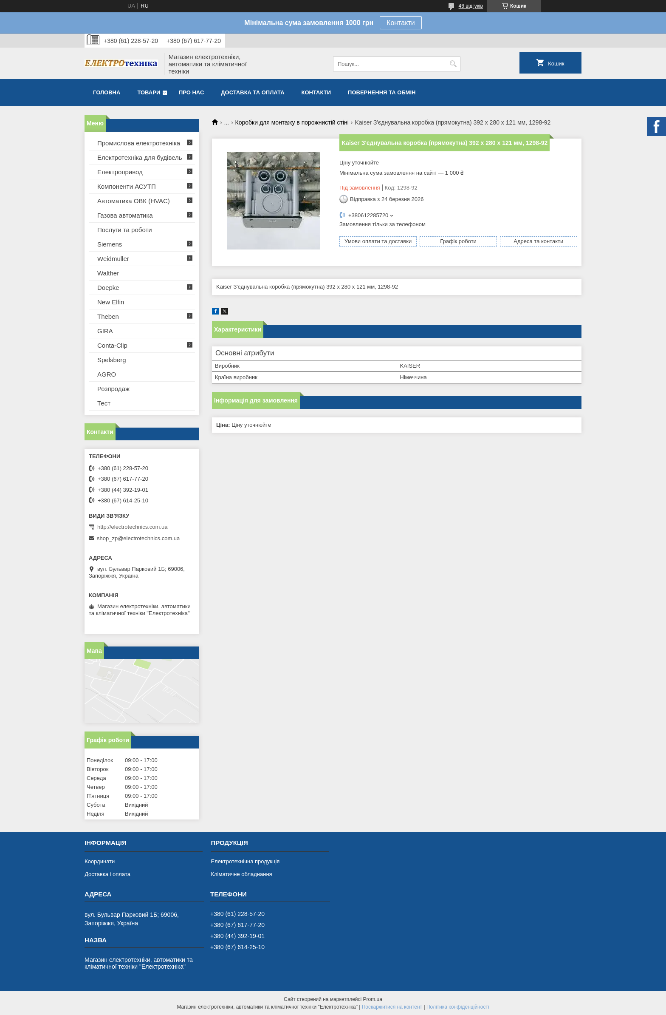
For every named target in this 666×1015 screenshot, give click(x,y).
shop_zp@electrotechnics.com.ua (138, 538)
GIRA (105, 331)
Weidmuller (113, 258)
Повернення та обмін (381, 92)
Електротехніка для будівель (139, 157)
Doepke (108, 287)
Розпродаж (113, 388)
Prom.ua (372, 999)
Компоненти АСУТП (126, 186)
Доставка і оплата (107, 874)
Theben (108, 316)
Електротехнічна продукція (245, 861)
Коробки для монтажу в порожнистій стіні (292, 122)
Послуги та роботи (124, 229)
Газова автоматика (125, 215)
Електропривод (120, 172)
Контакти (401, 22)
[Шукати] (453, 64)
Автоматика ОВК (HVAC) (133, 200)
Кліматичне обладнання (241, 874)
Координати (100, 861)
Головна (106, 92)
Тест (103, 403)
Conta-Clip (112, 345)
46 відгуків (471, 6)
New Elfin (110, 302)
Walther (108, 273)
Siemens (109, 244)
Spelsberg (111, 359)
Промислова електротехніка (138, 143)
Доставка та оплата (252, 92)
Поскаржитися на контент (392, 1007)
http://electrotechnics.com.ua (132, 527)
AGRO (106, 374)
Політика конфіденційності (457, 1007)
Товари (148, 92)
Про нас (191, 92)
